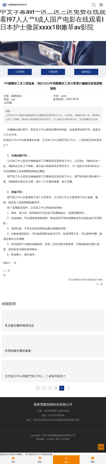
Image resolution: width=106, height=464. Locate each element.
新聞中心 (53, 53)
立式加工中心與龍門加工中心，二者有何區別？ (35, 376)
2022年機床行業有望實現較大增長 (85, 279)
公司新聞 (19, 71)
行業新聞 (53, 71)
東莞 (58, 439)
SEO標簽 (66, 439)
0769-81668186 (56, 415)
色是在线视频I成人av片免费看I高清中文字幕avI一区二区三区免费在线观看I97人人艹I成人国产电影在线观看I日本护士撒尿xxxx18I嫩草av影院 (53, 15)
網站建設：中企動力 (45, 439)
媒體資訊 (86, 71)
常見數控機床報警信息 (19, 325)
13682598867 (51, 410)
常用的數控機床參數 (18, 350)
